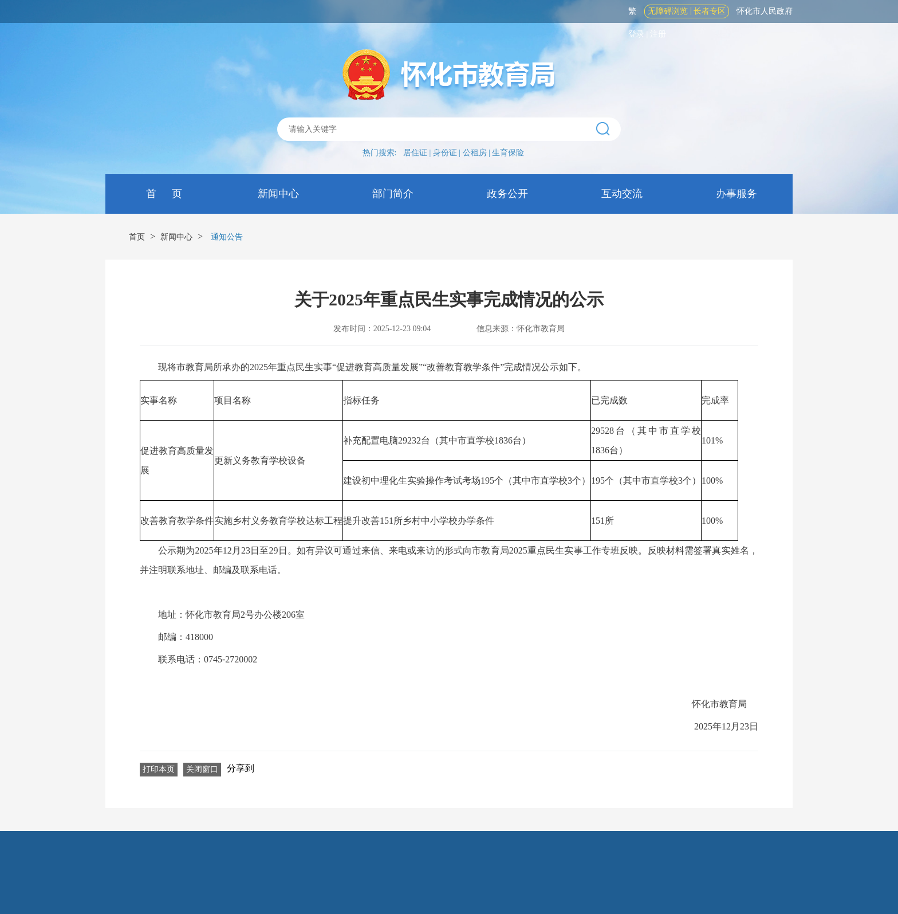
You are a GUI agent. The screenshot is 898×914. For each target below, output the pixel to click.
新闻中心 (277, 193)
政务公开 (507, 193)
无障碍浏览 (668, 11)
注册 (658, 34)
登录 (636, 34)
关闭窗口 (202, 769)
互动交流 (621, 193)
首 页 (162, 193)
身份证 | (448, 152)
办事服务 (736, 193)
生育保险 (508, 152)
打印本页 (159, 769)
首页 (137, 237)
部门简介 (392, 193)
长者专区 (710, 11)
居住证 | (418, 152)
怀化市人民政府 (764, 11)
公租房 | (478, 152)
